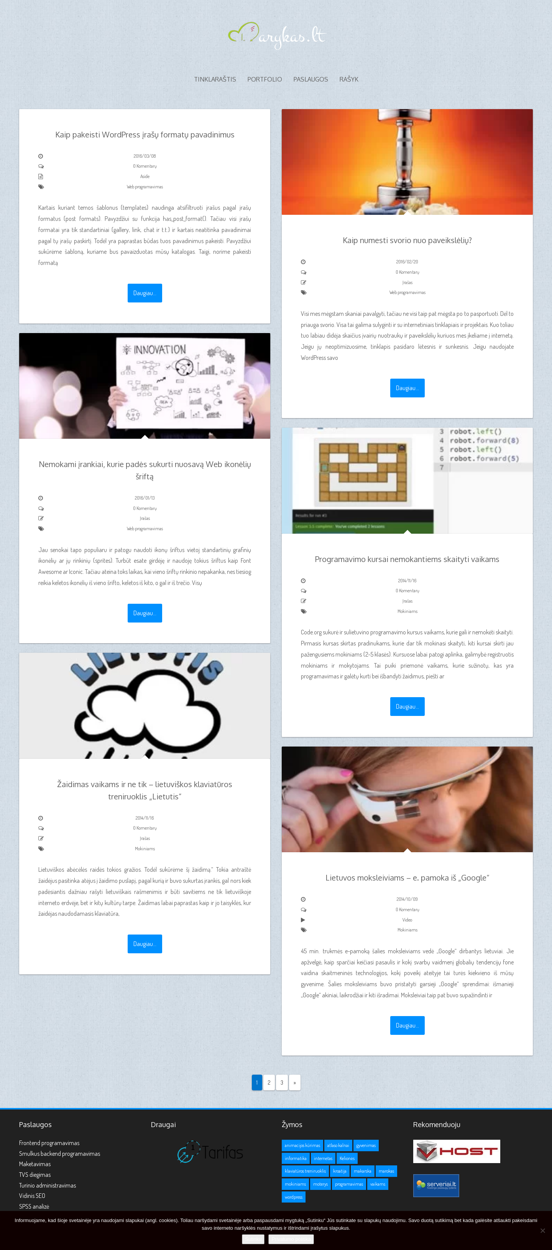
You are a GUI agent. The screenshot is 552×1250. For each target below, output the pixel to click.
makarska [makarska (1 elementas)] (362, 1171)
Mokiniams (407, 611)
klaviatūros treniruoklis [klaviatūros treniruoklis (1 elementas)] (305, 1171)
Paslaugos (311, 79)
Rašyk (349, 79)
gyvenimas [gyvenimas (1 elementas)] (366, 1145)
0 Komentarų (145, 166)
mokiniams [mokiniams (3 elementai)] (295, 1184)
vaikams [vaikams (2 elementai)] (377, 1184)
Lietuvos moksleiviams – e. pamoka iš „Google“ (407, 877)
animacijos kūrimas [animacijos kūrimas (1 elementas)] (302, 1145)
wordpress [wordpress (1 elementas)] (293, 1197)
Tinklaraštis (215, 79)
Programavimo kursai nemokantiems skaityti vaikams (407, 559)
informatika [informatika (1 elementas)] (296, 1158)
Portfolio (265, 79)
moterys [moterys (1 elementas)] (320, 1184)
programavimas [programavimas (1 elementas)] (349, 1184)
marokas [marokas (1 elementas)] (386, 1171)
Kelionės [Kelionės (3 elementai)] (347, 1158)
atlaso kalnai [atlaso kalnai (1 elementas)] (338, 1145)
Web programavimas (145, 187)
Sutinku (253, 1239)
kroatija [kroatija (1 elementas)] (340, 1171)
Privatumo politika (291, 1239)
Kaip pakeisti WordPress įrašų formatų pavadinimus (145, 134)
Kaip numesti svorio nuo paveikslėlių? (407, 240)
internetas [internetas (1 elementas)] (323, 1158)
